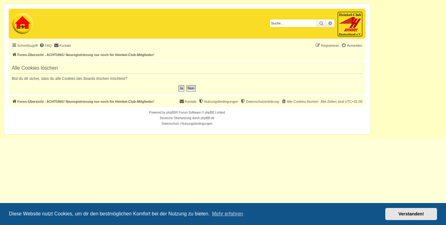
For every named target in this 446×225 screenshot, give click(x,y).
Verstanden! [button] (411, 213)
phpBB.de (207, 118)
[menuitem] (45, 45)
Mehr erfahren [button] (227, 213)
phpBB (171, 112)
